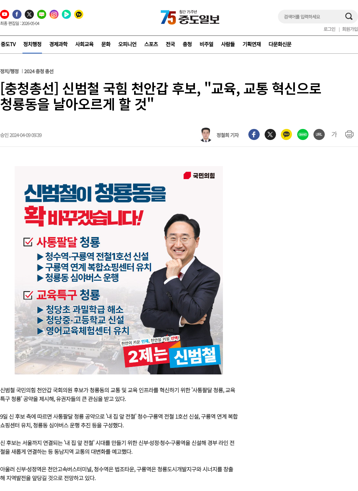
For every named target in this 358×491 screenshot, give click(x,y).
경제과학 (58, 44)
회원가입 (350, 29)
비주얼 (206, 44)
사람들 (228, 44)
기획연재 (251, 44)
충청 (187, 44)
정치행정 (32, 44)
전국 (170, 44)
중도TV (8, 44)
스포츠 (151, 44)
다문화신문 (279, 44)
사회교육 (84, 44)
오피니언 (127, 44)
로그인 (329, 29)
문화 (105, 44)
